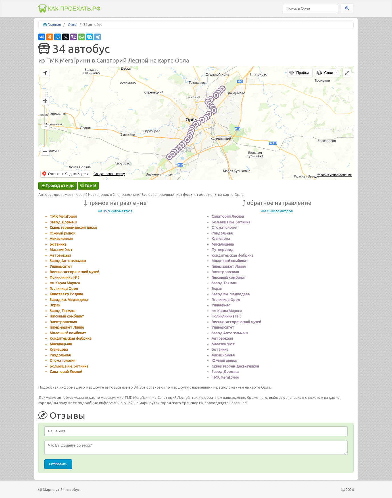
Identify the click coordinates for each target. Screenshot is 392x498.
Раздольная (60, 355)
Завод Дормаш (63, 222)
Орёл (72, 24)
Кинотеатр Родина (66, 294)
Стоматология (62, 360)
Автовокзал (60, 255)
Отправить (58, 464)
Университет (61, 266)
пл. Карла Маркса (65, 283)
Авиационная (61, 238)
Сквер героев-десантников (73, 227)
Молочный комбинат (68, 333)
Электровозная (63, 322)
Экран (55, 305)
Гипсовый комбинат (67, 316)
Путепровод (222, 250)
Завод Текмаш (62, 311)
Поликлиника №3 (65, 277)
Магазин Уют (61, 250)
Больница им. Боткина (69, 366)
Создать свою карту (109, 174)
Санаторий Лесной (66, 372)
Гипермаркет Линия (67, 327)
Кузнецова (59, 349)
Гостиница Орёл (64, 288)
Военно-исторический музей (74, 272)
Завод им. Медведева (69, 300)
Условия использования (334, 175)
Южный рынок (62, 233)
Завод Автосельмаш (68, 261)
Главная (54, 24)
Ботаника (58, 244)
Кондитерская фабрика (70, 338)
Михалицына (61, 344)
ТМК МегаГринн (63, 216)
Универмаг (221, 305)
